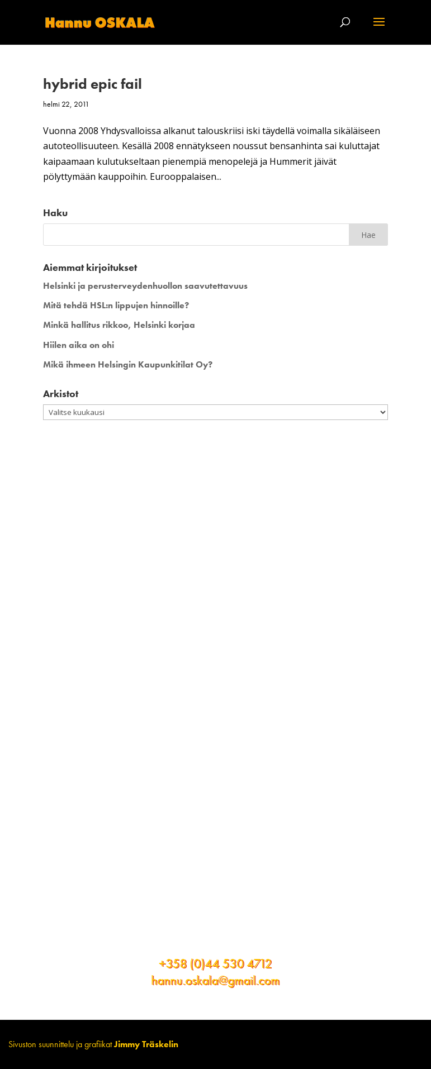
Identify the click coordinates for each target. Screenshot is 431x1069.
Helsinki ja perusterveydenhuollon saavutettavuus (145, 286)
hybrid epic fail (92, 83)
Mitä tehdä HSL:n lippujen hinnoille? (116, 305)
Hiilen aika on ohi (78, 345)
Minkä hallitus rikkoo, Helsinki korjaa (119, 325)
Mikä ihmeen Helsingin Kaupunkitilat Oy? (127, 364)
